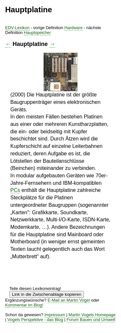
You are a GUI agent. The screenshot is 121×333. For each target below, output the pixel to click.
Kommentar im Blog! (24, 305)
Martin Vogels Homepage (92, 314)
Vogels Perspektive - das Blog (35, 319)
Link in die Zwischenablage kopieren (46, 294)
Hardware (74, 27)
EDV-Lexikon (17, 27)
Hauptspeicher (37, 32)
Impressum (54, 314)
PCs (15, 190)
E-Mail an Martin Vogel (69, 300)
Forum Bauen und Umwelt (90, 319)
